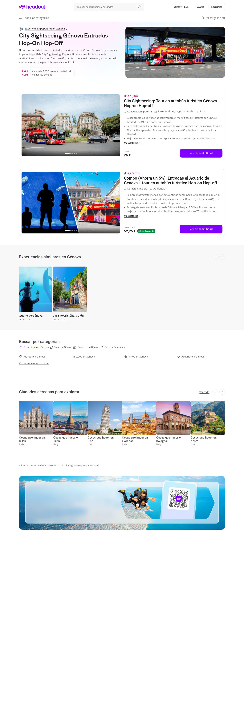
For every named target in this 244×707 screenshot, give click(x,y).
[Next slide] (222, 257)
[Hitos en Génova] (136, 356)
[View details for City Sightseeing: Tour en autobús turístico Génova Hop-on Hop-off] (173, 103)
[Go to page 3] (72, 153)
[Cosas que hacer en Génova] (44, 465)
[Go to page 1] (67, 153)
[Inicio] (22, 465)
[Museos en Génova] (32, 356)
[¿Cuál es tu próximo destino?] (109, 7)
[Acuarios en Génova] (191, 356)
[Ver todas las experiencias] (34, 363)
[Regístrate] (217, 7)
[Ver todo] (204, 392)
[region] (71, 125)
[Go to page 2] (70, 153)
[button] (198, 7)
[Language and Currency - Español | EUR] (181, 7)
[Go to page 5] (76, 153)
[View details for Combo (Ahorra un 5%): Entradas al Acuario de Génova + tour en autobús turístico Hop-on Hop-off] (173, 180)
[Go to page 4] (74, 153)
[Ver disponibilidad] (201, 153)
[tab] (34, 347)
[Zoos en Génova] (83, 356)
